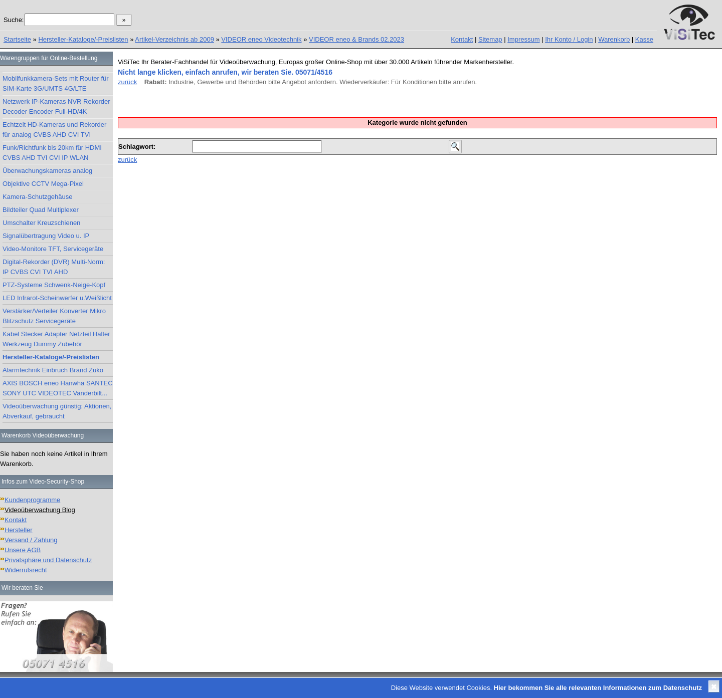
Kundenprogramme (32, 500)
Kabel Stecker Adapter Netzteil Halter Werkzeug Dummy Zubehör (56, 339)
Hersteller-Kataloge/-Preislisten (83, 39)
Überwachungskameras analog (47, 170)
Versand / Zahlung (31, 540)
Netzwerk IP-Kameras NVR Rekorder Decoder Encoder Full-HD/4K (56, 106)
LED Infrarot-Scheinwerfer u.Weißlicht (57, 298)
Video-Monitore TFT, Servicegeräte (53, 249)
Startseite (17, 39)
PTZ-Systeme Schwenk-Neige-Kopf (54, 285)
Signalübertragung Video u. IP (46, 236)
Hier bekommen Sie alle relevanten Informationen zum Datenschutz (598, 687)
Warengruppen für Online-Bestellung (48, 58)
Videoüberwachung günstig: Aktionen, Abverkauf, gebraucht (57, 411)
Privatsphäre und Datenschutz (48, 560)
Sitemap (490, 39)
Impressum (523, 39)
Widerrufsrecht (26, 570)
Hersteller (19, 530)
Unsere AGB (23, 550)
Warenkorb (614, 39)
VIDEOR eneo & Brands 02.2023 (356, 39)
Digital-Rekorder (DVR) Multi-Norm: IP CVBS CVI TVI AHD (54, 267)
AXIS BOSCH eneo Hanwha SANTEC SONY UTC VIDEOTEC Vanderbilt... (58, 388)
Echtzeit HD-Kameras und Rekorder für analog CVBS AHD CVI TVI (54, 129)
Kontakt (462, 39)
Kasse (644, 39)
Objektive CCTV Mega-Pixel (43, 183)
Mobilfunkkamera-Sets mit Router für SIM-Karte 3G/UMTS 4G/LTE (56, 83)
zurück (127, 82)
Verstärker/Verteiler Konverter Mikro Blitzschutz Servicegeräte (54, 316)
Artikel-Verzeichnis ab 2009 (174, 39)
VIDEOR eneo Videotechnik (261, 39)
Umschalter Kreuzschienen (41, 222)
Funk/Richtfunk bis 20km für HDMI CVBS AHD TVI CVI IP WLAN (52, 152)
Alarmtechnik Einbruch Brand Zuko (53, 370)
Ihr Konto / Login (569, 39)
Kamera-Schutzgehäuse (37, 196)
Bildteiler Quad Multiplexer (41, 209)
